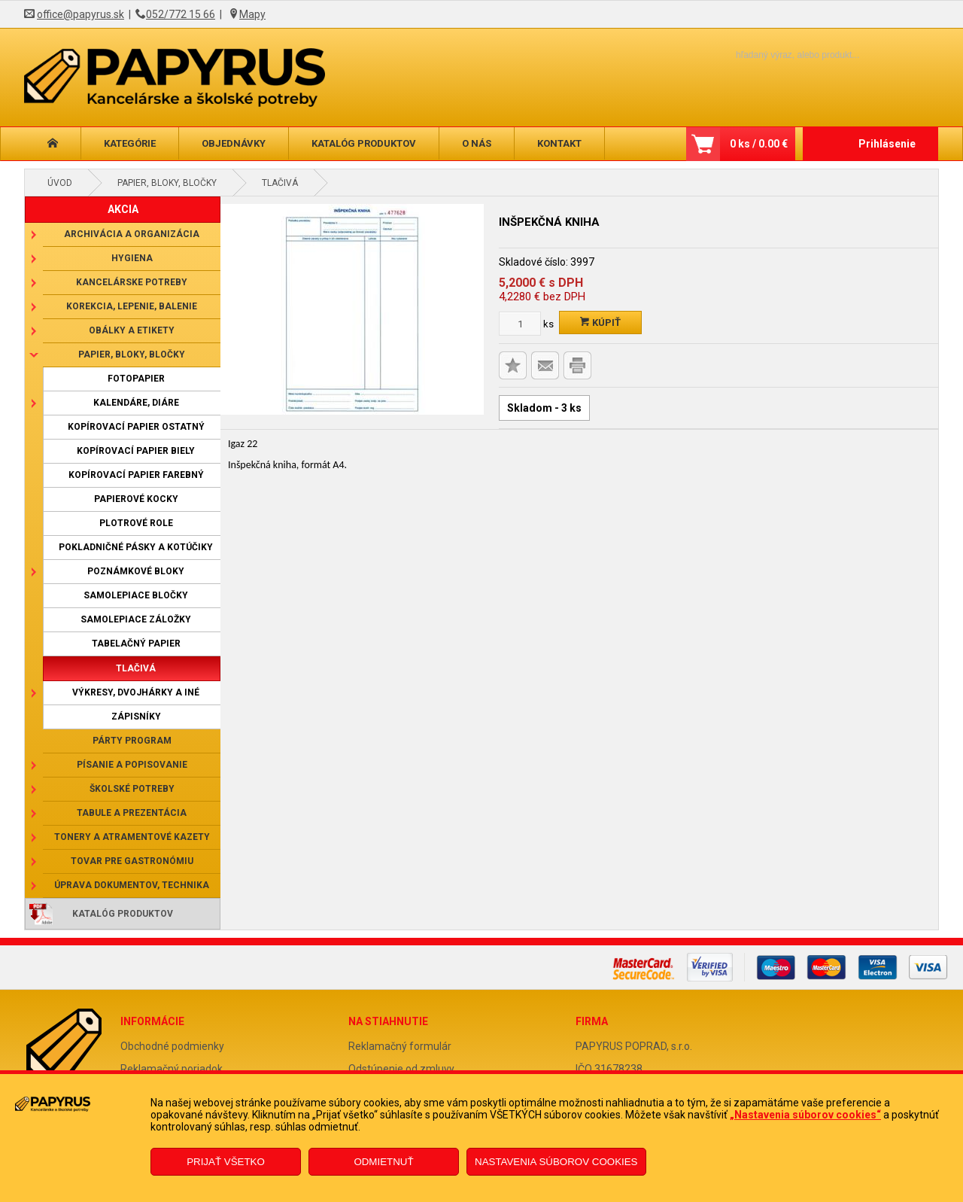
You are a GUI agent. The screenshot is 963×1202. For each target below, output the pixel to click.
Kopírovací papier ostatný (136, 426)
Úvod (59, 183)
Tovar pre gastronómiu (132, 861)
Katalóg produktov (363, 143)
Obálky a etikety (132, 330)
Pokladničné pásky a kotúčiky (136, 547)
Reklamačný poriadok (171, 1069)
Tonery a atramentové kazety (132, 837)
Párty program (132, 740)
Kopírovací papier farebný (136, 475)
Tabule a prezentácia (132, 813)
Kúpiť (600, 322)
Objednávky (234, 143)
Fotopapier (136, 378)
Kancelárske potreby (131, 282)
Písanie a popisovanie (132, 764)
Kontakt (559, 143)
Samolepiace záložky (136, 619)
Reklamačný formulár (399, 1046)
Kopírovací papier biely (136, 451)
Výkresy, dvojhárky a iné (135, 692)
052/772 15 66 (180, 14)
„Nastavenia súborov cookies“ (805, 1115)
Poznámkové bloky (135, 571)
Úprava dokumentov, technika (131, 885)
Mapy (252, 14)
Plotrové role (136, 523)
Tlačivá (280, 183)
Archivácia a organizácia (131, 234)
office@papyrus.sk (80, 14)
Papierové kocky (136, 499)
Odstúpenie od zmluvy (401, 1069)
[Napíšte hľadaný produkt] (771, 54)
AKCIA (123, 209)
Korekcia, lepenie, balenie (131, 306)
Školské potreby (132, 789)
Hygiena (132, 258)
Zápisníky (136, 716)
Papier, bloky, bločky (167, 183)
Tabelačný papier (136, 643)
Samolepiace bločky (136, 595)
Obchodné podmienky (172, 1046)
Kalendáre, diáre (136, 402)
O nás (476, 143)
